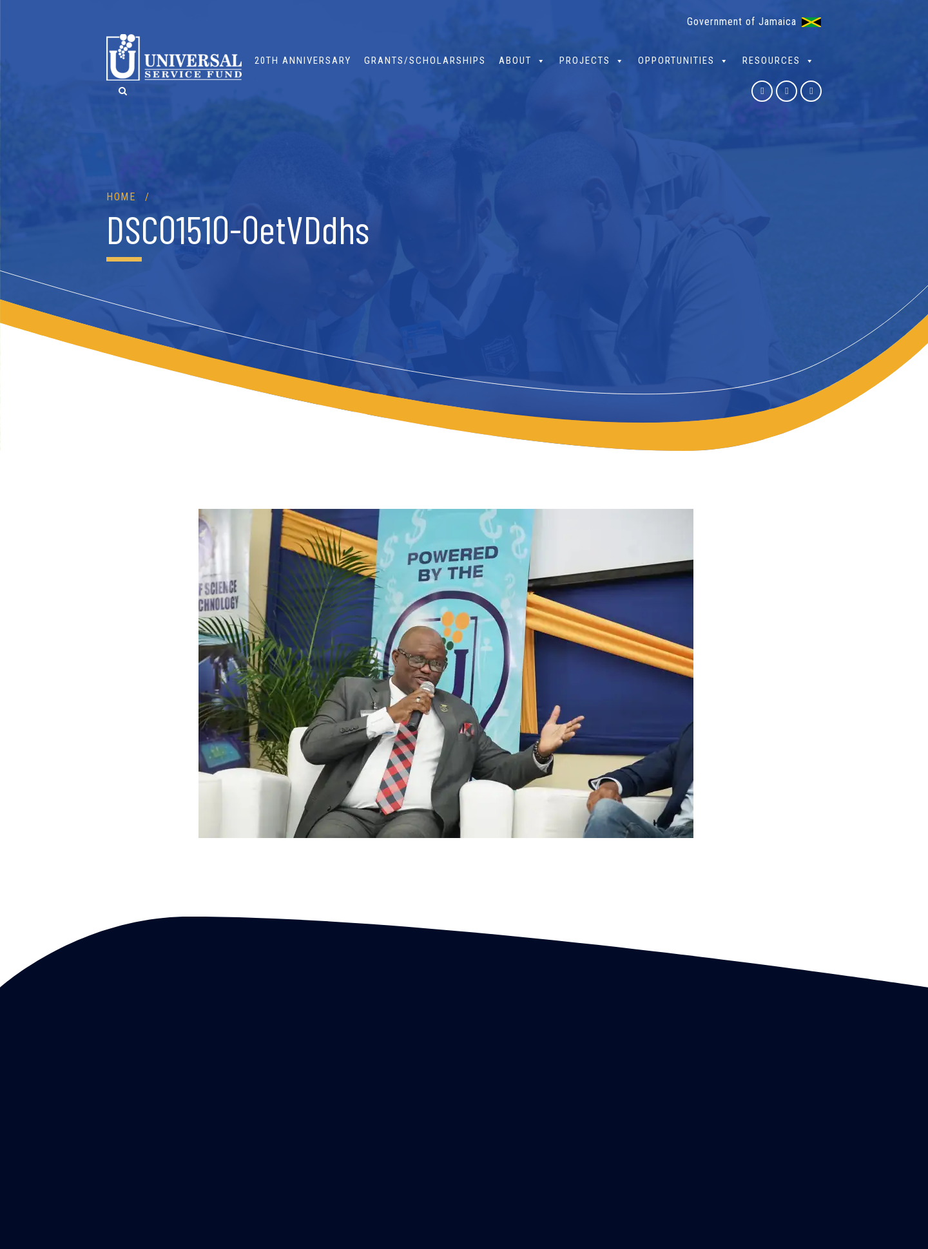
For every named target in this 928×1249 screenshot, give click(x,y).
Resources (778, 60)
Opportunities (684, 60)
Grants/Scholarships (425, 60)
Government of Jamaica (742, 21)
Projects (592, 60)
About (522, 60)
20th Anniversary (303, 60)
